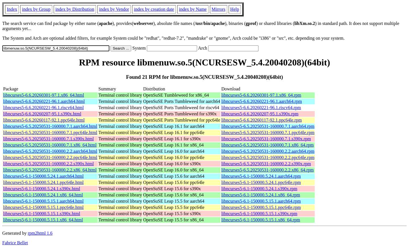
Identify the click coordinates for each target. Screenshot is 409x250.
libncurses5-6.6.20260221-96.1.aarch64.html (44, 101)
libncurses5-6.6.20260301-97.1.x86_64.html (43, 95)
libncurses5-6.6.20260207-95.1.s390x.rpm (260, 113)
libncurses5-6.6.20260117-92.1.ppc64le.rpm (261, 120)
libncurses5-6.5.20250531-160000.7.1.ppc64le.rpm (267, 132)
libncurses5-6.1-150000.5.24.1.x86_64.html (43, 194)
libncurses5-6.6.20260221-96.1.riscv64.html (43, 107)
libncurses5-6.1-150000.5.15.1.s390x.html (41, 213)
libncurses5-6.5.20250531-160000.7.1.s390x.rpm (266, 138)
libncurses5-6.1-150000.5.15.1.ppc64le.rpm (261, 207)
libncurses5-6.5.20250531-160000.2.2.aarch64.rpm (267, 151)
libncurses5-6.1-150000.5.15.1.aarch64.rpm (261, 201)
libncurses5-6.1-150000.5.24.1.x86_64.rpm (260, 194)
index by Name (193, 9)
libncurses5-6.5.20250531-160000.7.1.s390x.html (48, 138)
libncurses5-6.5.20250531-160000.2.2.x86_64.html (50, 170)
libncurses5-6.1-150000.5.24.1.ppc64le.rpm (261, 182)
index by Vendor (114, 9)
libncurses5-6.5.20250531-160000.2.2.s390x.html (48, 163)
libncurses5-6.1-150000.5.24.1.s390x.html (41, 188)
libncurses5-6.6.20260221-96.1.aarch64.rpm (261, 101)
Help (234, 9)
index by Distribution (74, 9)
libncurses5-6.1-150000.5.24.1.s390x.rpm (259, 188)
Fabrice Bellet (15, 242)
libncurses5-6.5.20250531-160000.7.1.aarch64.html (50, 126)
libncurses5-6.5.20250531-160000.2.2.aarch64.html (50, 151)
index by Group (36, 9)
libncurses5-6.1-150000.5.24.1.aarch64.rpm (261, 176)
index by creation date (154, 9)
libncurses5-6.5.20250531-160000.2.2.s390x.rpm (266, 163)
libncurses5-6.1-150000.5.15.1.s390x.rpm (259, 213)
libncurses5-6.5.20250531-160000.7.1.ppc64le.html (50, 132)
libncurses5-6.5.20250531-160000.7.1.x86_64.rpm (267, 145)
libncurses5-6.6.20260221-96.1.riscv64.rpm (261, 107)
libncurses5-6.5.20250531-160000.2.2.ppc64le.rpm (267, 157)
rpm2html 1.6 (40, 233)
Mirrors (219, 9)
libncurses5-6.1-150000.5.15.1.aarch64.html (43, 201)
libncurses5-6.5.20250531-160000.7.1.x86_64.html (50, 145)
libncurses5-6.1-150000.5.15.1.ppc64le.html (43, 207)
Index (12, 9)
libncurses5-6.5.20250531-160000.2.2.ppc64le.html (50, 157)
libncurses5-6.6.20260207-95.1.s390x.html (42, 113)
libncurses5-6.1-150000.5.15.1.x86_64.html (43, 219)
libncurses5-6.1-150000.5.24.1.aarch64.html (43, 176)
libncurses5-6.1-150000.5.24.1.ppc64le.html (43, 182)
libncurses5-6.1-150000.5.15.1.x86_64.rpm (260, 219)
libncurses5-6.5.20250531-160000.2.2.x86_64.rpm (267, 170)
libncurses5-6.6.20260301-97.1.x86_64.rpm (261, 95)
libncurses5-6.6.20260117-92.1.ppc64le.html (44, 120)
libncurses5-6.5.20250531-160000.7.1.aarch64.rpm (267, 126)
